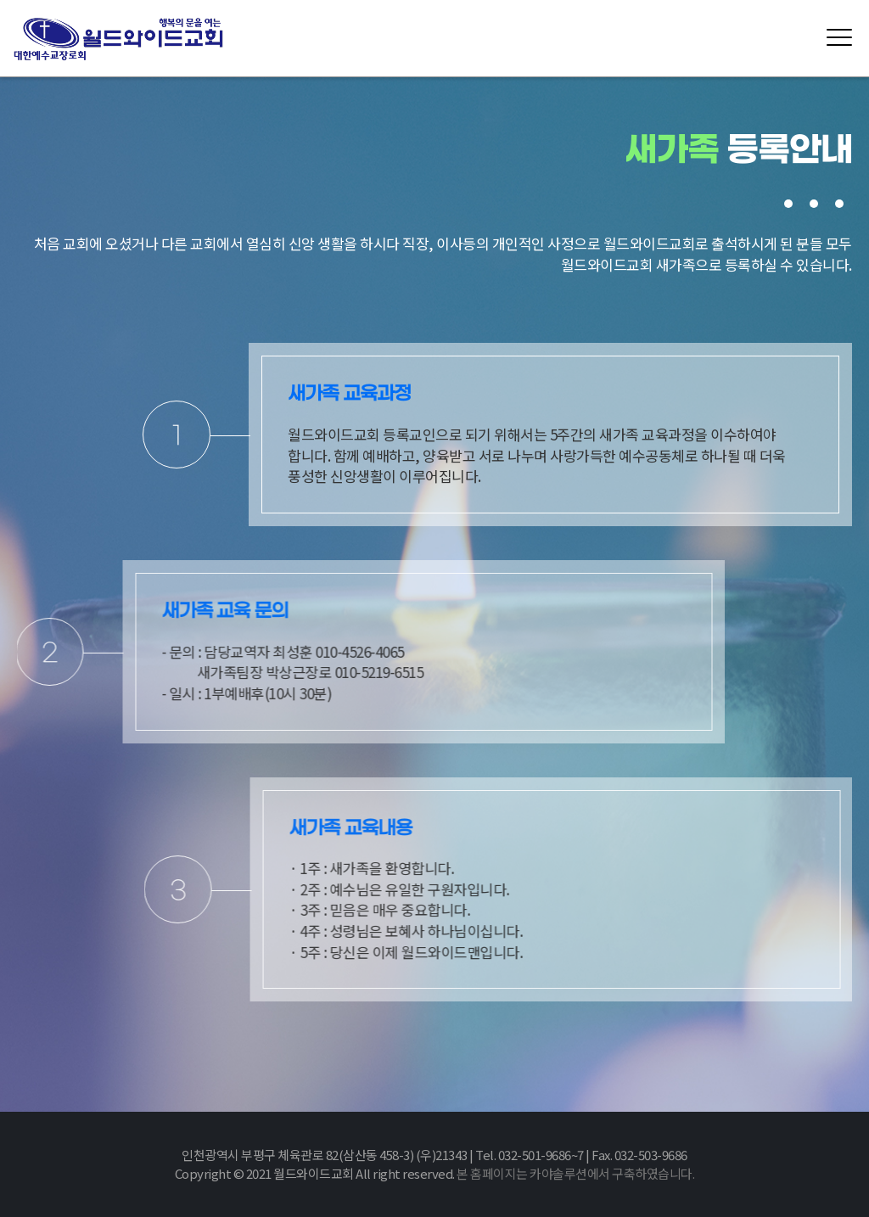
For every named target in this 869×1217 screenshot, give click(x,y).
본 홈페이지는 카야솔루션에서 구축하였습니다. (575, 1173)
